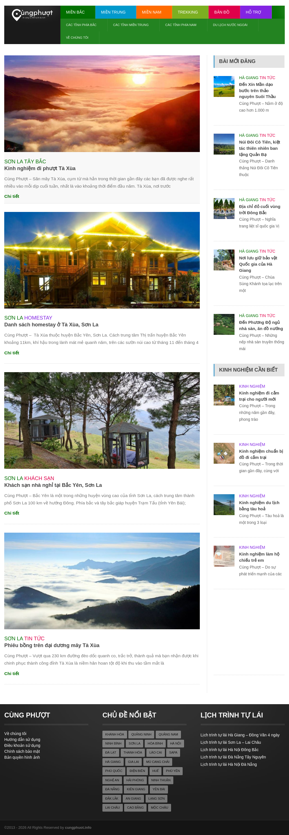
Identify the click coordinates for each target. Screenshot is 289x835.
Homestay (38, 318)
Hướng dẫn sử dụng (22, 739)
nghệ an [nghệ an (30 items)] (112, 780)
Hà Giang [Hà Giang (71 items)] (113, 762)
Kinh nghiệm (252, 386)
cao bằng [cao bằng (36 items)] (135, 807)
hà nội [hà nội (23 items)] (175, 743)
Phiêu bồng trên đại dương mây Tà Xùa (51, 645)
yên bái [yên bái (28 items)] (159, 789)
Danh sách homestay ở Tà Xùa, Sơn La (51, 325)
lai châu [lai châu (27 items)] (112, 807)
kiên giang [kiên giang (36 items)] (136, 789)
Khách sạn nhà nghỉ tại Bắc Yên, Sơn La (53, 485)
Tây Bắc (35, 161)
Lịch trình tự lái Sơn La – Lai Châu (231, 742)
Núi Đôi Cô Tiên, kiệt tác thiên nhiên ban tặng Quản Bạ (259, 148)
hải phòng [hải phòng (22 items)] (135, 780)
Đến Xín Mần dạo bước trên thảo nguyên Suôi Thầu (257, 90)
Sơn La (13, 161)
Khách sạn (39, 478)
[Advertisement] (251, 632)
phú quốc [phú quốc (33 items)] (113, 771)
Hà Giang (248, 77)
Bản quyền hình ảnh (22, 757)
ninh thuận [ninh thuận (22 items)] (160, 780)
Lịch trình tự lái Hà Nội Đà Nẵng (229, 764)
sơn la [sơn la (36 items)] (134, 743)
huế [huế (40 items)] (155, 771)
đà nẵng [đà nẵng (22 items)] (112, 789)
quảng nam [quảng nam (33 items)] (168, 734)
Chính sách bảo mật (22, 751)
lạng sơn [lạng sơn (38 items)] (156, 798)
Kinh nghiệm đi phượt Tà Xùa (39, 168)
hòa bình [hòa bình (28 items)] (155, 743)
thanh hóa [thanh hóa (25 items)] (133, 752)
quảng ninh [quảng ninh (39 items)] (141, 734)
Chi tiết (11, 196)
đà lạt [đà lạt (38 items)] (110, 752)
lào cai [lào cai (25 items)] (155, 752)
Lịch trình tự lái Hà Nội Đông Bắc (230, 749)
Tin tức (34, 638)
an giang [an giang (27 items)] (133, 798)
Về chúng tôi (15, 733)
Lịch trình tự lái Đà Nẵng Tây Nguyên (233, 757)
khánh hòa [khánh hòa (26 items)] (114, 734)
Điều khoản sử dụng (22, 745)
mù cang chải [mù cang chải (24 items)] (157, 762)
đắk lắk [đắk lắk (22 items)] (111, 798)
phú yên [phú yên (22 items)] (173, 771)
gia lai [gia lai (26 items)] (133, 762)
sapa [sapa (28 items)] (173, 752)
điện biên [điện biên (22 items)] (137, 771)
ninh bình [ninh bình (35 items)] (113, 743)
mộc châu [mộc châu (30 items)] (159, 807)
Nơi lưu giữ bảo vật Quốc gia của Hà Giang (258, 264)
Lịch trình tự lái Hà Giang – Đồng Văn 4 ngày (240, 735)
